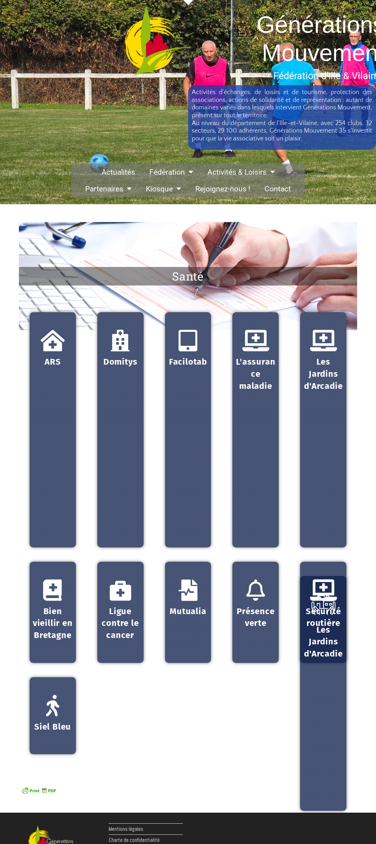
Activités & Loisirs (241, 172)
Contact (277, 189)
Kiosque (163, 188)
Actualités (118, 172)
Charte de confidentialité (134, 840)
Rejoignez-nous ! (222, 189)
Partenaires (108, 188)
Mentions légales (126, 828)
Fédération (171, 172)
